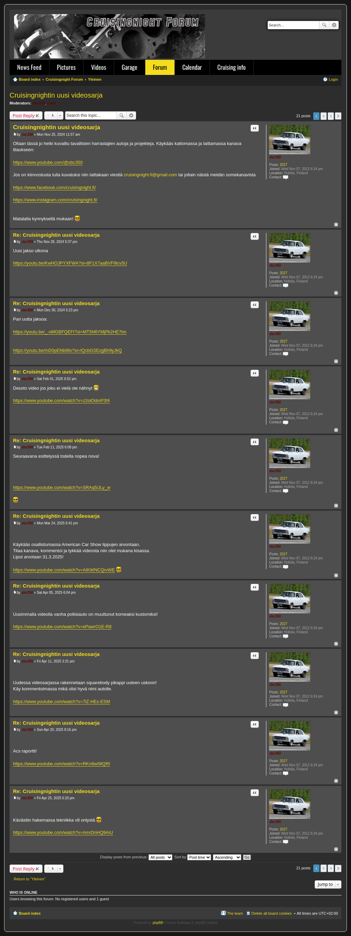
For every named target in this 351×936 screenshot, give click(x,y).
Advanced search (334, 25)
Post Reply (24, 115)
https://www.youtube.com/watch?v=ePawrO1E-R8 (62, 626)
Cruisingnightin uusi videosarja (56, 95)
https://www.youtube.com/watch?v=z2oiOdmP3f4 (61, 400)
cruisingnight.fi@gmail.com (150, 174)
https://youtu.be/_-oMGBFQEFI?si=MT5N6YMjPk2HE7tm (69, 331)
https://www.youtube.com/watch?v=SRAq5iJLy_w (61, 487)
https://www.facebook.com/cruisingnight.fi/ (54, 187)
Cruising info (231, 67)
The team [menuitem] (235, 913)
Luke (51, 103)
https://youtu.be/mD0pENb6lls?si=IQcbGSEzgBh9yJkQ (67, 350)
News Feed (29, 67)
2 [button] (324, 116)
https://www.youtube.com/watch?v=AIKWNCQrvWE (64, 569)
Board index (30, 913)
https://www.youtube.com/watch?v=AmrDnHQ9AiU (63, 832)
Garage (129, 67)
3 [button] (331, 116)
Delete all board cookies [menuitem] (272, 913)
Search (324, 25)
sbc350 (39, 103)
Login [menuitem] (333, 79)
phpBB (158, 923)
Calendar (192, 67)
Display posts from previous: (136, 857)
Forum (160, 67)
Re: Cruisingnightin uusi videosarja (56, 235)
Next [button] (338, 116)
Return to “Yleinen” (29, 879)
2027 (283, 165)
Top (336, 224)
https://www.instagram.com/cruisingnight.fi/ (55, 199)
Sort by (192, 857)
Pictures (66, 67)
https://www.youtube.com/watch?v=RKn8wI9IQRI (61, 763)
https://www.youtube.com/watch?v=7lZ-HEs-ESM (61, 701)
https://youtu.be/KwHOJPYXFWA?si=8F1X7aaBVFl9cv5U (70, 263)
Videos (98, 67)
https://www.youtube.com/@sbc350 (48, 162)
